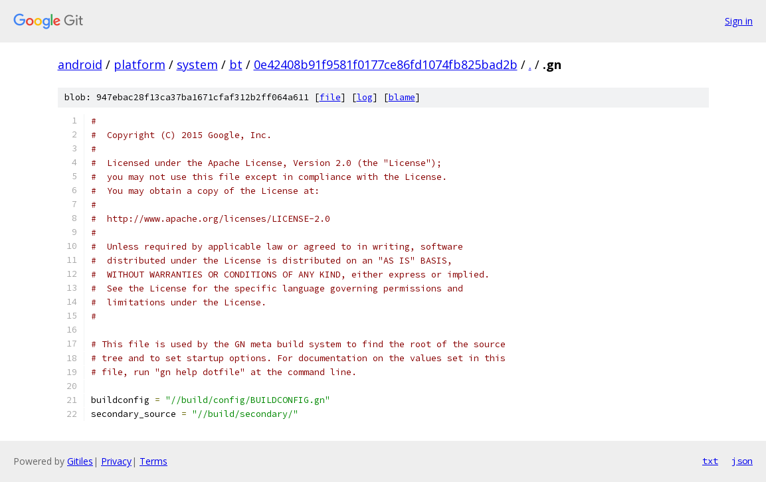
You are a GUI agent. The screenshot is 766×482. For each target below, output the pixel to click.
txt (710, 461)
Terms (153, 461)
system (197, 64)
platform (139, 64)
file (330, 97)
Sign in (739, 21)
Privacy (116, 461)
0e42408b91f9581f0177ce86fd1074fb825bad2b (386, 64)
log (365, 97)
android (80, 64)
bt (235, 64)
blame (402, 97)
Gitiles (80, 461)
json (742, 461)
